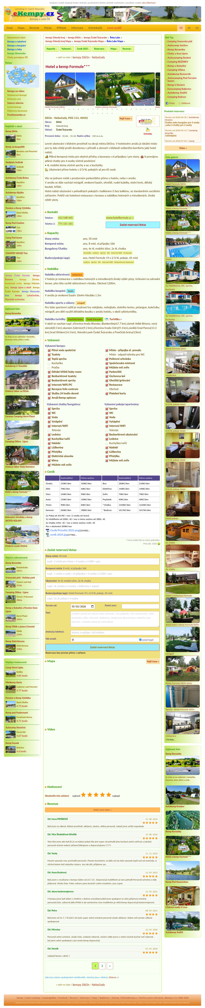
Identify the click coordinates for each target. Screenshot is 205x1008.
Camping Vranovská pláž (180, 41)
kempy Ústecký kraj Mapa (58, 41)
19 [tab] (136, 109)
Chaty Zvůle (194, 136)
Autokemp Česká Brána (17, 177)
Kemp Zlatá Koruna (15, 641)
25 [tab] (97, 113)
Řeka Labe (115, 37)
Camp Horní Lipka (14, 667)
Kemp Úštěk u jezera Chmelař (20, 626)
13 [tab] (107, 109)
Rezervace (99, 48)
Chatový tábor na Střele (17, 391)
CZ (181, 28)
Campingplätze (49, 997)
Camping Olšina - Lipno (16, 441)
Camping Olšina (176, 70)
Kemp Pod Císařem (15, 223)
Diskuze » (113, 977)
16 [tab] (121, 109)
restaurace (77, 274)
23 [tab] (155, 109)
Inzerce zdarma (15, 102)
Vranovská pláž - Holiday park (20, 577)
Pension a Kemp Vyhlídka (18, 208)
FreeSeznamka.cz (16, 114)
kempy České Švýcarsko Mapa (89, 41)
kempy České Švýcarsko (95, 37)
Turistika (115, 319)
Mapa (21, 28)
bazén (70, 291)
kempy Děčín (74, 37)
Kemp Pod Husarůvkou (177, 882)
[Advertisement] (22, 776)
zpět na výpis (64, 57)
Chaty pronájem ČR (17, 57)
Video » (183, 148)
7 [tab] (78, 109)
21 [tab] (145, 109)
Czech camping (32, 997)
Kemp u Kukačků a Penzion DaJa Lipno (21, 609)
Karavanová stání (16, 37)
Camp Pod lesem (14, 237)
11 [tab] (97, 109)
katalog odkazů (120, 1003)
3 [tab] (59, 109)
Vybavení (66, 48)
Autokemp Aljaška (15, 192)
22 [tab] (150, 109)
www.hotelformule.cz (118, 217)
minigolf (81, 303)
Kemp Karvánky (173, 831)
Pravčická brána (75, 319)
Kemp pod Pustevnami (17, 712)
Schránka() (95, 28)
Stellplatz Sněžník (14, 162)
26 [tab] (102, 113)
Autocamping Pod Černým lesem (182, 79)
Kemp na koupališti (15, 146)
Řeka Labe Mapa (115, 41)
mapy (134, 1003)
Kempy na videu (15, 91)
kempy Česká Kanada (17, 275)
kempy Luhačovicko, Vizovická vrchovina (22, 297)
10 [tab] (92, 109)
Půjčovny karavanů (17, 110)
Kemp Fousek (12, 743)
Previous (47, 92)
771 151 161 (65, 223)
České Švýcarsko (94, 319)
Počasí (48, 28)
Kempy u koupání (16, 45)
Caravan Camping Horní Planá (20, 416)
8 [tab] (83, 109)
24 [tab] (92, 113)
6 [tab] (73, 109)
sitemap (115, 997)
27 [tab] (107, 113)
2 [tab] (54, 109)
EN (197, 27)
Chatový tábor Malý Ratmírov (20, 466)
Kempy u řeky (14, 49)
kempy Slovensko (16, 53)
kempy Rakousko (183, 1003)
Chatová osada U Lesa (176, 907)
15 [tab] (117, 109)
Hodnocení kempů (17, 95)
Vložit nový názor (102, 809)
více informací (149, 2)
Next (158, 92)
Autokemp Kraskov (175, 806)
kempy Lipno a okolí (21, 287)
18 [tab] (131, 109)
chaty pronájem (151, 1003)
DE (189, 27)
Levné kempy (14, 106)
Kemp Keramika (13, 313)
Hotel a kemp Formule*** (18, 491)
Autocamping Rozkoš (179, 57)
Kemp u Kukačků (177, 66)
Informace (77, 28)
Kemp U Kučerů (176, 85)
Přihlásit (61, 28)
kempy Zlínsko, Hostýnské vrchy (22, 281)
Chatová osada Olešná (16, 546)
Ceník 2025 (82, 48)
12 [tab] (102, 109)
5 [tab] (68, 109)
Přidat (172, 103)
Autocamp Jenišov (178, 45)
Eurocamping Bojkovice (179, 88)
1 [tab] (49, 109)
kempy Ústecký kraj (55, 37)
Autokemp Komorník (179, 74)
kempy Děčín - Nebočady (89, 57)
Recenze (34, 28)
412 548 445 (65, 217)
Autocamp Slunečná (15, 727)
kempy (20, 997)
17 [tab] (126, 109)
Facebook (63, 997)
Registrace (104, 997)
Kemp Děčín (11, 131)
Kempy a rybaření (16, 41)
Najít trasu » (126, 118)
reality (68, 1003)
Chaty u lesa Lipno (178, 53)
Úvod (9, 28)
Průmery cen (14, 98)
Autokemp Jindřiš (177, 92)
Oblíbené (185, 103)
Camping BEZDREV (178, 61)
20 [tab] (141, 109)
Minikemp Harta (14, 682)
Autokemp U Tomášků (16, 366)
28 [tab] (112, 113)
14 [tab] (112, 109)
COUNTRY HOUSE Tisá (16, 253)
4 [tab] (64, 109)
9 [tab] (88, 109)
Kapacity (51, 48)
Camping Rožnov (177, 97)
